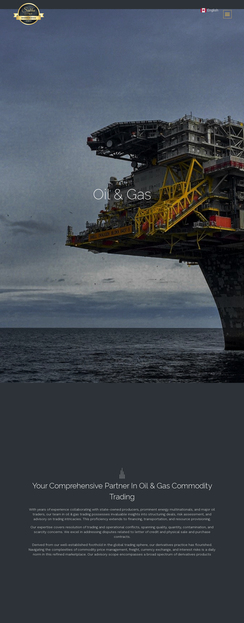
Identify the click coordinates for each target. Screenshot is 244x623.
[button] (227, 14)
